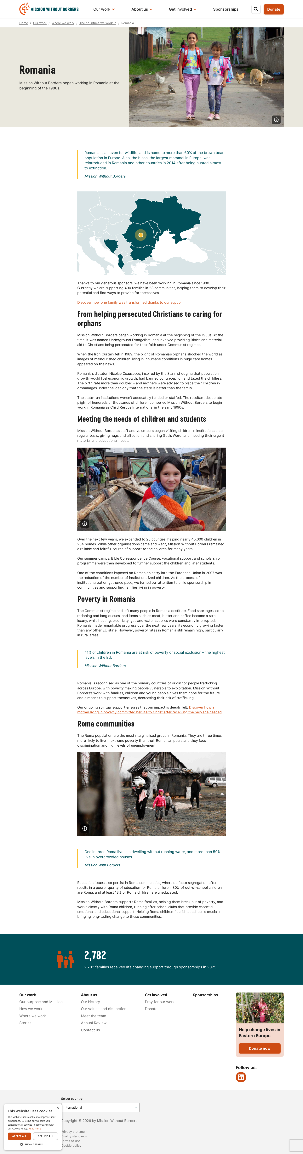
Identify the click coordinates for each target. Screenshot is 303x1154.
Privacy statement (74, 1132)
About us (89, 995)
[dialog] (33, 1127)
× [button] (57, 1108)
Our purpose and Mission (41, 1002)
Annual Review (93, 1023)
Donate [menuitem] (273, 9)
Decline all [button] (45, 1136)
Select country (72, 1098)
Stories (25, 1023)
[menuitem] (51, 9)
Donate (151, 1009)
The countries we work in (97, 23)
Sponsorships (205, 995)
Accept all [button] (19, 1136)
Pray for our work (159, 1002)
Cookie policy (71, 1145)
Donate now (260, 1048)
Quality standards (74, 1136)
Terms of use (70, 1141)
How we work (30, 1009)
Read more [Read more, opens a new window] (35, 1128)
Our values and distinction (103, 1009)
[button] (33, 1144)
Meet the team (93, 1016)
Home (23, 23)
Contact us (90, 1030)
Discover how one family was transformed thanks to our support (130, 302)
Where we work (63, 23)
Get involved (156, 995)
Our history (90, 1002)
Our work (40, 23)
